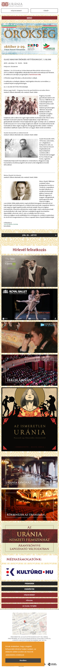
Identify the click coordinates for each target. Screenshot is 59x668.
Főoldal (29, 600)
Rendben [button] (23, 660)
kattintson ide (34, 74)
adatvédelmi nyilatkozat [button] (15, 655)
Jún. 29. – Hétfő (29, 235)
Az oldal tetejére (29, 606)
